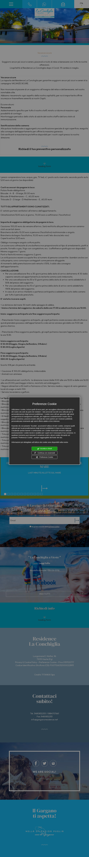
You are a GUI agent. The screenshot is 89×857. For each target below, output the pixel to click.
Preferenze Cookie (44, 457)
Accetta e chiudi (44, 449)
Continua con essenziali (44, 453)
